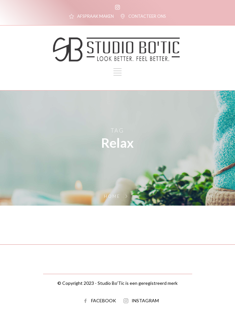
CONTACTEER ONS (147, 16)
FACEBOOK (103, 300)
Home (112, 196)
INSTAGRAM (145, 300)
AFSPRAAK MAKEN (95, 16)
